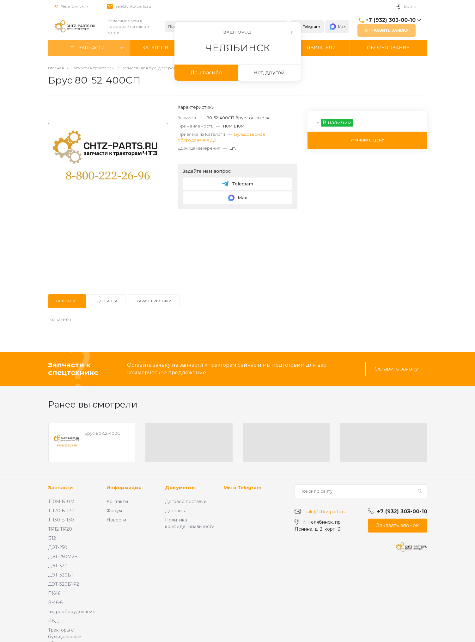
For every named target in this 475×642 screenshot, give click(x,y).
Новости (116, 520)
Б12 (52, 538)
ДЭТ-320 (58, 566)
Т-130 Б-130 (61, 520)
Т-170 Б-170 (61, 511)
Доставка (175, 511)
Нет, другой (269, 73)
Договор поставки (186, 501)
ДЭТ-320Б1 (60, 575)
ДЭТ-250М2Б (63, 556)
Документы (180, 487)
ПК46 (54, 593)
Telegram (307, 26)
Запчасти (60, 487)
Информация (124, 487)
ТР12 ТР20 (60, 529)
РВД (53, 621)
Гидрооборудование (71, 611)
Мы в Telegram (242, 487)
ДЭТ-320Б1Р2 (63, 584)
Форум (114, 511)
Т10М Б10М (61, 501)
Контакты (117, 501)
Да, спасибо (206, 73)
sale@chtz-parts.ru (133, 6)
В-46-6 (55, 602)
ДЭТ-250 (57, 547)
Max (337, 26)
